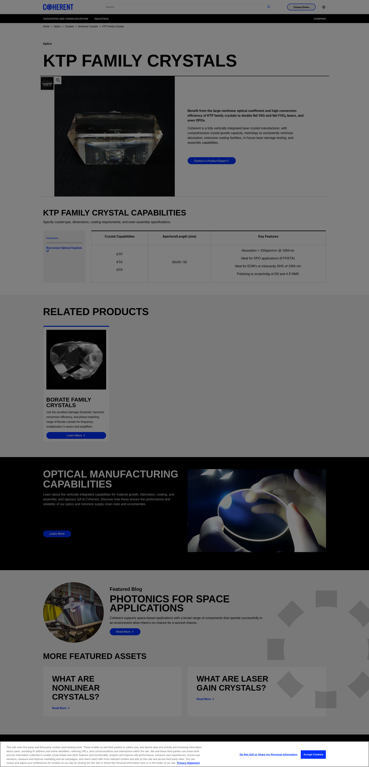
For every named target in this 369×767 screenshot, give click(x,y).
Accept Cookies (313, 757)
